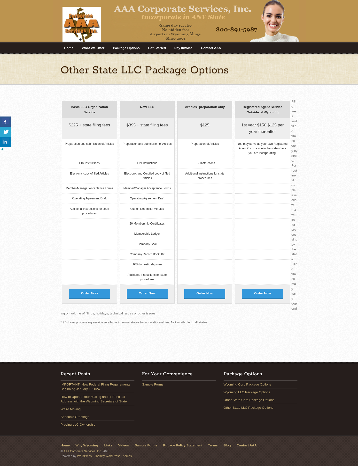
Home (68, 48)
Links (108, 445)
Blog (227, 445)
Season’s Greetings (75, 417)
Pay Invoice (183, 48)
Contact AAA (211, 48)
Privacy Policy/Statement (182, 445)
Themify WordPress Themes (113, 456)
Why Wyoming (87, 445)
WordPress (84, 456)
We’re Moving (71, 409)
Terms (213, 445)
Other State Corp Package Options (249, 400)
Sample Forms (152, 384)
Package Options (126, 48)
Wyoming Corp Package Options (247, 384)
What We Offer (93, 48)
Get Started (157, 48)
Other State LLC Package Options (248, 407)
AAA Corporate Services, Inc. (82, 451)
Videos (123, 445)
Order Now (89, 293)
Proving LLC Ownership (78, 424)
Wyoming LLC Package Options (247, 392)
